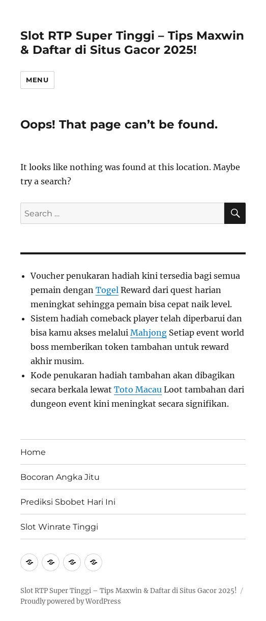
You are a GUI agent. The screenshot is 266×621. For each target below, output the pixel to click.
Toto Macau (138, 389)
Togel (107, 290)
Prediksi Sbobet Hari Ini (67, 502)
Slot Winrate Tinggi (59, 527)
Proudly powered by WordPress (70, 601)
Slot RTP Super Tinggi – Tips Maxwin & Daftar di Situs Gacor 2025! (132, 42)
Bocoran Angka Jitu (60, 477)
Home (33, 452)
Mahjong (148, 333)
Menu (37, 80)
